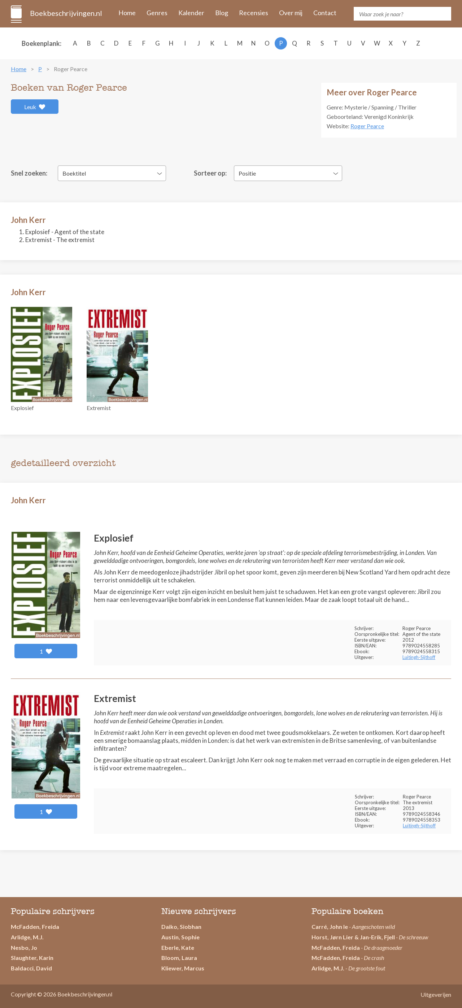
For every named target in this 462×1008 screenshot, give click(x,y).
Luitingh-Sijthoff (418, 657)
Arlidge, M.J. (27, 937)
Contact (324, 13)
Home (127, 13)
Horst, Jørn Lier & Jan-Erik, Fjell (353, 937)
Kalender (191, 13)
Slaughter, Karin (32, 957)
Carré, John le (329, 926)
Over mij (290, 13)
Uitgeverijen (435, 994)
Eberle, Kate (177, 947)
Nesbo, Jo (24, 947)
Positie (247, 173)
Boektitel (74, 173)
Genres (157, 13)
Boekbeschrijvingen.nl (65, 13)
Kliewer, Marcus (182, 968)
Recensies (253, 13)
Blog (221, 13)
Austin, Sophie (180, 937)
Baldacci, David (31, 968)
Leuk (34, 106)
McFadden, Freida (35, 926)
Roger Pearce (367, 125)
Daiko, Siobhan (181, 926)
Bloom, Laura (179, 957)
